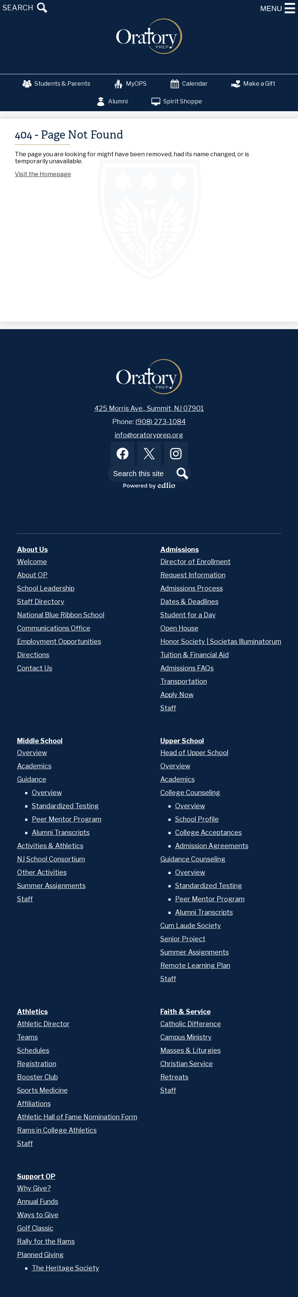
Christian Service (186, 1064)
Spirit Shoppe (176, 101)
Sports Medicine (42, 1090)
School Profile (197, 819)
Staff (168, 708)
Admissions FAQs (187, 668)
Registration (36, 1064)
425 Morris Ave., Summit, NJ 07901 (149, 408)
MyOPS (130, 83)
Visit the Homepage (43, 174)
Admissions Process (191, 588)
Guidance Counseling (192, 859)
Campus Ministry (186, 1037)
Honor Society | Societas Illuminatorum (220, 641)
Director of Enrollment (195, 562)
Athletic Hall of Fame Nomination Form (77, 1117)
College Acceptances (208, 832)
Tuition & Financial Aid (194, 655)
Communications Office (53, 628)
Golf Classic (35, 1228)
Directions (33, 655)
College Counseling (190, 792)
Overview (32, 753)
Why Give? (34, 1188)
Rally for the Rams (46, 1241)
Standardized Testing (65, 806)
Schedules (33, 1050)
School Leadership (45, 588)
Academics (34, 766)
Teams (27, 1037)
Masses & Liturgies (190, 1050)
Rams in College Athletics (57, 1130)
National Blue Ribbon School (60, 615)
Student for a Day (188, 615)
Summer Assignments (51, 886)
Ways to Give (37, 1215)
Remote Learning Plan (195, 965)
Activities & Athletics (50, 846)
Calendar (189, 83)
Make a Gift (253, 83)
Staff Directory (40, 601)
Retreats (174, 1077)
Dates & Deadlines (189, 601)
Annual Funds (37, 1201)
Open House (179, 628)
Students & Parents (56, 83)
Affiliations (34, 1103)
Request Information (192, 575)
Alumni (112, 101)
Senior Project (182, 939)
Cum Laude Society (190, 925)
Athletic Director (43, 1024)
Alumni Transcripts (61, 832)
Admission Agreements (211, 846)
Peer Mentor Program (66, 819)
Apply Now (177, 695)
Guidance (31, 779)
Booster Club (37, 1077)
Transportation (183, 681)
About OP (32, 575)
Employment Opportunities (59, 641)
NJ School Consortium (51, 859)
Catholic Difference (190, 1024)
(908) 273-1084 (160, 422)
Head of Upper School (194, 753)
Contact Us (34, 668)
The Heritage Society (65, 1268)
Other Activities (42, 872)
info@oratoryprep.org (149, 435)
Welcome (32, 562)
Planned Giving (40, 1255)
